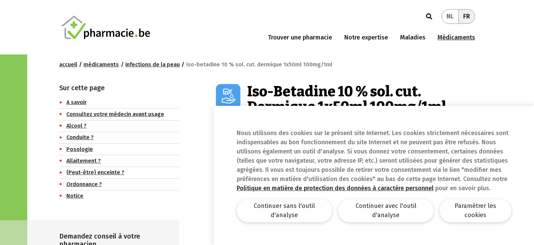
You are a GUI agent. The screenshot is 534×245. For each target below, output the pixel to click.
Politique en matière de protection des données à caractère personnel (335, 188)
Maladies (412, 37)
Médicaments (456, 37)
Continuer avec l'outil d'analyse (386, 210)
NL (450, 16)
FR (466, 16)
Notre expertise (366, 37)
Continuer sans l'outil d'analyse (284, 210)
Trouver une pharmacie (300, 37)
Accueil (68, 64)
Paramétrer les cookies (475, 210)
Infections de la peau (152, 64)
